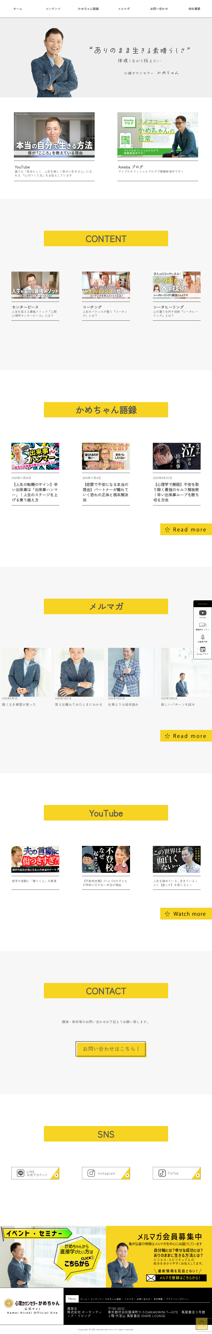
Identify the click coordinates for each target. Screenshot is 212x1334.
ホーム (83, 1299)
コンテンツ (53, 9)
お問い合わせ (159, 9)
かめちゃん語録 (88, 9)
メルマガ (124, 9)
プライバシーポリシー (177, 1299)
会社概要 (158, 1299)
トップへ (202, 1326)
